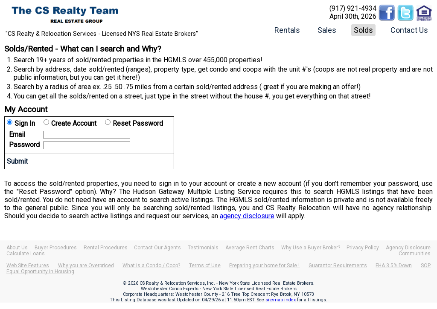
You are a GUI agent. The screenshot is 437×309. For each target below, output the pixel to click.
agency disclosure (247, 216)
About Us (17, 248)
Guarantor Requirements (338, 266)
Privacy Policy (363, 248)
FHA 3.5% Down (394, 266)
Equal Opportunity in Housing (40, 271)
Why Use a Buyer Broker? (310, 248)
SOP (426, 266)
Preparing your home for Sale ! (264, 266)
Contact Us (409, 30)
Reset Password (138, 123)
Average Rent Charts (249, 248)
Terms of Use (205, 266)
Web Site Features (27, 266)
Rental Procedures (106, 248)
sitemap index (280, 300)
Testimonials (203, 248)
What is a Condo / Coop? (151, 266)
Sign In (25, 123)
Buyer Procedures (56, 248)
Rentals (287, 30)
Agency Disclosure (408, 248)
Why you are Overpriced (86, 266)
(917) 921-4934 (352, 8)
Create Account (73, 123)
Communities (415, 254)
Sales (327, 30)
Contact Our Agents (157, 248)
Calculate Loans (25, 254)
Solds (363, 30)
